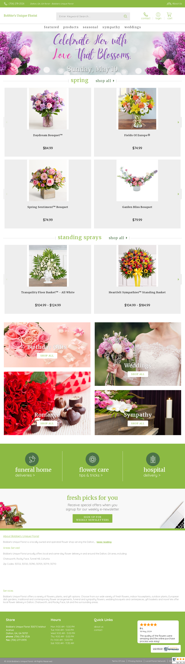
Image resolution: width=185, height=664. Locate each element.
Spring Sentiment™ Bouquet (47, 207)
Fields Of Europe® (137, 135)
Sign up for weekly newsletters (92, 518)
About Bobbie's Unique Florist (21, 536)
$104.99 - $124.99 (48, 305)
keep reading (104, 542)
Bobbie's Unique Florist (20, 15)
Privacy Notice (135, 661)
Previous (6, 122)
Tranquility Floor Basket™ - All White (48, 292)
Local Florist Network (155, 661)
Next (179, 122)
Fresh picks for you (92, 502)
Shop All (103, 81)
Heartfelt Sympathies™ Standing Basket (137, 292)
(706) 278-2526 (16, 3)
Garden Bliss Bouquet (137, 207)
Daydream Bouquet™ (48, 135)
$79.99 (137, 220)
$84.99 (48, 148)
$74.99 (137, 148)
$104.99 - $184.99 (137, 305)
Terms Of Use (118, 661)
